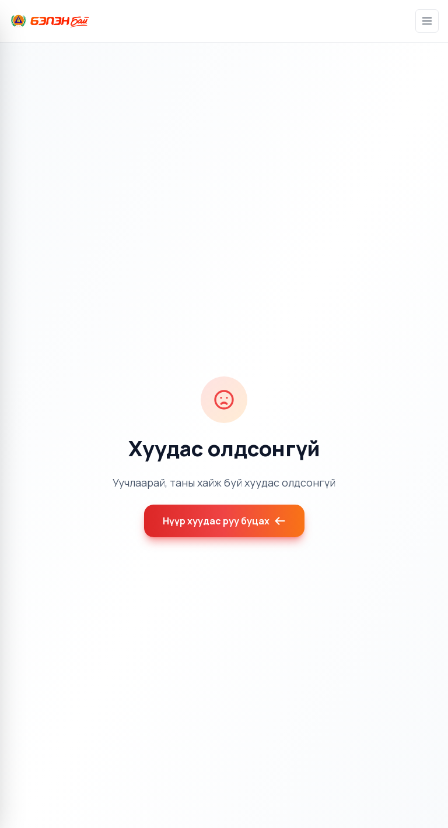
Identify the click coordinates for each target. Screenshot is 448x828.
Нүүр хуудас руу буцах (224, 521)
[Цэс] (427, 21)
